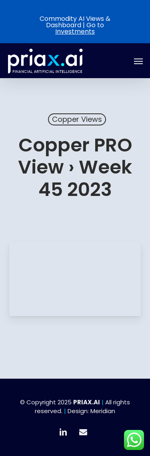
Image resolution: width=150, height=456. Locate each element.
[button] (138, 61)
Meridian (102, 411)
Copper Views (77, 119)
